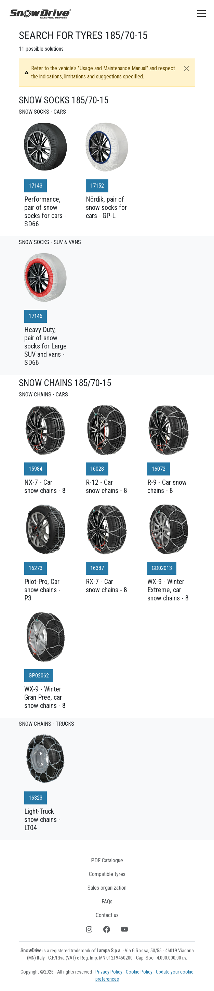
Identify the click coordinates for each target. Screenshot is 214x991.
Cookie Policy (139, 972)
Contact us (107, 915)
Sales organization (107, 888)
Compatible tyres (107, 874)
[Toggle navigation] (201, 13)
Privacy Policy (108, 972)
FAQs (107, 901)
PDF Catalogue (107, 860)
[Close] (186, 68)
